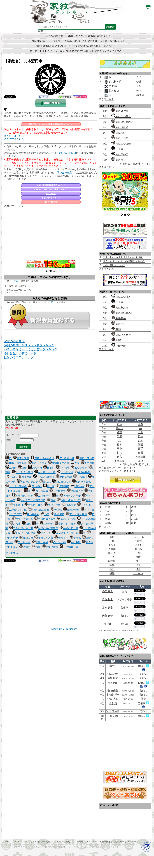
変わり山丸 (31, 514)
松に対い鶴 (57, 542)
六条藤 (15, 523)
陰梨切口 (16, 505)
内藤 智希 (107, 615)
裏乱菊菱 (62, 486)
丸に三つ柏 (119, 138)
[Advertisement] (50, 232)
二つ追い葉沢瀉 (43, 477)
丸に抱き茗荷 (121, 334)
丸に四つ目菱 (121, 143)
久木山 (112, 549)
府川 (133, 515)
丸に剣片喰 (119, 111)
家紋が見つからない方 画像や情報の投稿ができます (50, 124)
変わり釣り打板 (65, 523)
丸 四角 (112, 86)
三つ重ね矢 (22, 542)
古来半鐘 (25, 477)
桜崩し (48, 467)
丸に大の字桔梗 (16, 486)
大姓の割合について (114, 265)
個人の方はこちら (14, 136)
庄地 (112, 541)
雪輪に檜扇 (50, 547)
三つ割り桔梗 (65, 458)
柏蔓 (45, 514)
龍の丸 (45, 481)
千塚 (119, 436)
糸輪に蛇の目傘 (38, 509)
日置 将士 (107, 599)
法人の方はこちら (14, 139)
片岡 (112, 557)
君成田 (135, 519)
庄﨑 (133, 523)
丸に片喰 (74, 542)
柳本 (138, 569)
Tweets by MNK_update (64, 629)
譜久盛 (140, 95)
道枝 (119, 424)
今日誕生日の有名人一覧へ (21, 353)
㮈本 (138, 557)
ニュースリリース (28, 842)
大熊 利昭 (112, 683)
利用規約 (66, 842)
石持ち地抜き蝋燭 (42, 458)
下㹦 (138, 553)
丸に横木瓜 (114, 81)
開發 (140, 444)
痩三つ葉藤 (40, 491)
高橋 (140, 460)
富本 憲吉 (107, 607)
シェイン (138, 573)
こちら (110, 99)
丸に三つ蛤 (52, 505)
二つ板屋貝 (42, 495)
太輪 (75, 463)
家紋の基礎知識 (14, 341)
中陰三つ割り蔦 (22, 519)
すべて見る (11, 553)
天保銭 (56, 509)
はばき (138, 545)
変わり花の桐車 (76, 514)
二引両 (11, 467)
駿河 (112, 573)
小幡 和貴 (112, 716)
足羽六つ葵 (75, 491)
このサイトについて (11, 842)
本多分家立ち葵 (16, 463)
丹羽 (138, 77)
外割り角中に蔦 (58, 463)
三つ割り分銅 (69, 547)
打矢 (119, 452)
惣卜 (138, 561)
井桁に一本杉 (33, 505)
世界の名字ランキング (51, 198)
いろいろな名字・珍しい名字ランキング (51, 189)
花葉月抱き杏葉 (22, 495)
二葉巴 (11, 477)
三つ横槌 (35, 486)
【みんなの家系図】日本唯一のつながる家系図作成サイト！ (77, 36)
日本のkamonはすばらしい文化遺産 (123, 257)
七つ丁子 (44, 533)
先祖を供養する (50, 202)
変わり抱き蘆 (43, 537)
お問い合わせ (77, 842)
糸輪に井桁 (40, 542)
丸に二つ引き (121, 116)
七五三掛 (141, 456)
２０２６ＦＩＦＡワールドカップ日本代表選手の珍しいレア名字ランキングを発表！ (77, 51)
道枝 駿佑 (112, 678)
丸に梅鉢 (118, 132)
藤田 (112, 569)
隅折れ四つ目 (85, 458)
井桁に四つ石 (68, 528)
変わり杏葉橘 (81, 481)
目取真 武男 (112, 674)
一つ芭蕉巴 (85, 505)
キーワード (12, 435)
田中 (140, 436)
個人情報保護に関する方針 (49, 842)
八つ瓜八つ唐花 (22, 472)
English (132, 842)
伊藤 (138, 81)
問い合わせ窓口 (67, 153)
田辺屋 (112, 553)
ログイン (52, 302)
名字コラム (51, 194)
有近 (112, 537)
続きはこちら (106, 167)
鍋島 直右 (107, 591)
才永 (133, 506)
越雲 (140, 452)
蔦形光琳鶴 (21, 458)
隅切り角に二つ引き (65, 533)
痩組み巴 (26, 537)
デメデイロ (138, 537)
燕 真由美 (112, 690)
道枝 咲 (113, 666)
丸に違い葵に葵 (27, 481)
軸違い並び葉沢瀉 (46, 528)
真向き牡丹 (71, 509)
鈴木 (138, 90)
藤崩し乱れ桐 (66, 519)
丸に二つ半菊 (37, 463)
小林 (107, 510)
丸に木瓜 (87, 463)
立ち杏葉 (63, 467)
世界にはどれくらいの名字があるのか (124, 261)
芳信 (107, 506)
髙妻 (107, 515)
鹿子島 (138, 549)
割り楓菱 (57, 514)
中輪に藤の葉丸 (45, 519)
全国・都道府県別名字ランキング (51, 185)
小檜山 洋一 (112, 694)
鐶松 (36, 547)
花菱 (116, 329)
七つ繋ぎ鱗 (65, 472)
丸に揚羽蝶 (119, 127)
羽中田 (112, 561)
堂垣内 (108, 523)
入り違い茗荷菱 (70, 495)
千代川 (112, 545)
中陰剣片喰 (83, 472)
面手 (140, 448)
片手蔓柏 (118, 318)
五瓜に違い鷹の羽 (21, 528)
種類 (8, 439)
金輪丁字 (61, 537)
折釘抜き (77, 486)
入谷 (138, 86)
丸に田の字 (119, 154)
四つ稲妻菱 (79, 467)
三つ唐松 (80, 477)
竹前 (140, 432)
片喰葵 (24, 547)
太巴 (26, 523)
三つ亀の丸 (57, 491)
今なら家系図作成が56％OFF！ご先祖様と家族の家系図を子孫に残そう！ (77, 46)
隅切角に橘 (64, 477)
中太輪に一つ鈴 (45, 472)
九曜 (22, 467)
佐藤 (15, 281)
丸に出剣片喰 (61, 481)
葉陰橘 (75, 537)
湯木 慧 (113, 703)
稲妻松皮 (69, 505)
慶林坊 (119, 428)
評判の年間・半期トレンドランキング (29, 345)
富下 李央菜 (112, 711)
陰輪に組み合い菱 (69, 500)
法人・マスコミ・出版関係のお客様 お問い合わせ (105, 842)
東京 (119, 456)
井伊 (112, 565)
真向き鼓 (87, 509)
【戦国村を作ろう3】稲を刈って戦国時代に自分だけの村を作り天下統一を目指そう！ (77, 41)
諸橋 (107, 519)
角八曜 (48, 486)
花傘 (51, 500)
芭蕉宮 (138, 541)
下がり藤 (118, 345)
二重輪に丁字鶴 (16, 509)
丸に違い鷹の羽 (122, 122)
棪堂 (138, 565)
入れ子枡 (35, 467)
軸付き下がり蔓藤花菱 (31, 500)
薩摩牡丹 (46, 523)
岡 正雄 (107, 623)
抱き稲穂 (113, 90)
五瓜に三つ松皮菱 (23, 533)
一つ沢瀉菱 (13, 514)
